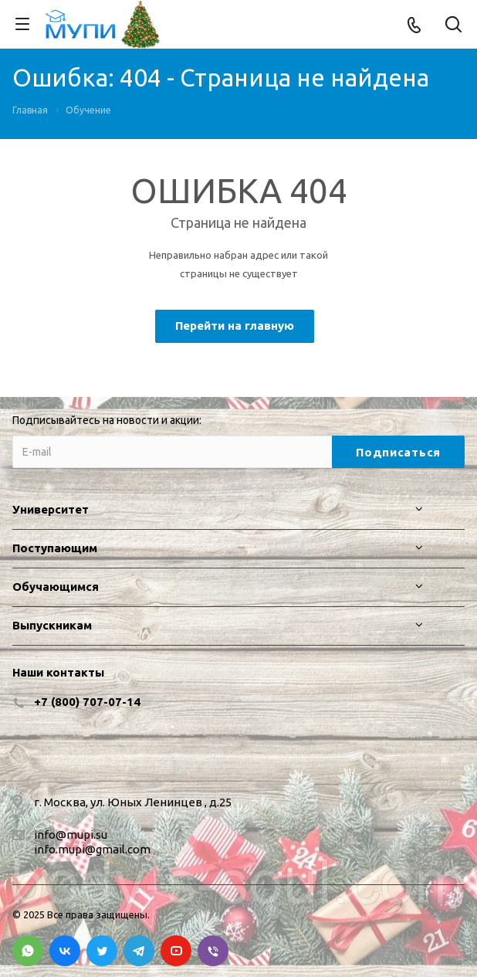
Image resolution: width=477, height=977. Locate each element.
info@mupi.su (70, 834)
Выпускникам (52, 625)
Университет (50, 509)
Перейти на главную (234, 325)
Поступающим (54, 548)
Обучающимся (55, 586)
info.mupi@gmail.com (92, 849)
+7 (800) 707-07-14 (87, 701)
